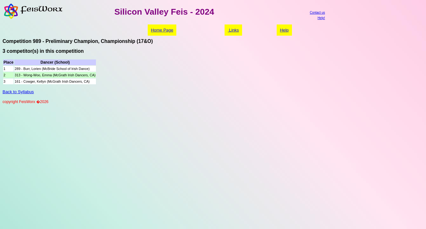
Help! (321, 18)
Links (233, 30)
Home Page (162, 30)
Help (284, 30)
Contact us (317, 12)
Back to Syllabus (18, 91)
